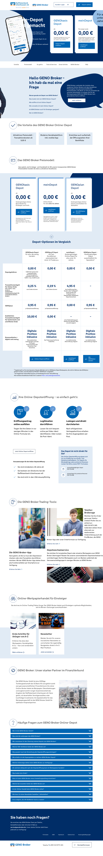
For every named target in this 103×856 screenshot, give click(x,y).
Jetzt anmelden (47, 652)
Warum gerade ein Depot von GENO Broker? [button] (43, 95)
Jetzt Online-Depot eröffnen (24, 451)
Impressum (61, 834)
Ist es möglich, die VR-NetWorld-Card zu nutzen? (28, 800)
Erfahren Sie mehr (54, 544)
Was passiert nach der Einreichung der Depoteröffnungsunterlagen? (34, 752)
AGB (53, 834)
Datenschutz (71, 834)
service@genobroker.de (18, 827)
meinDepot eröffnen (83, 46)
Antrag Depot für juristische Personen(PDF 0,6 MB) (77, 474)
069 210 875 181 (57, 845)
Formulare (45, 834)
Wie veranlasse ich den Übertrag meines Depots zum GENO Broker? (34, 741)
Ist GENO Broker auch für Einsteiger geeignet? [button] (44, 109)
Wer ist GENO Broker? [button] (36, 113)
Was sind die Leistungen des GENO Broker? (26, 736)
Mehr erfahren (18, 652)
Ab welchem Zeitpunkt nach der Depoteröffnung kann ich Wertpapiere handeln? (38, 768)
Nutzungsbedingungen (84, 834)
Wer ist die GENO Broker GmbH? (22, 731)
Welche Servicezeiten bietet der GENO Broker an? (28, 784)
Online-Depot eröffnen (60, 44)
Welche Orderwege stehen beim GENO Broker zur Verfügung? (32, 763)
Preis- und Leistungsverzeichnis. (51, 375)
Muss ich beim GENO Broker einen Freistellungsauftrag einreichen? (34, 778)
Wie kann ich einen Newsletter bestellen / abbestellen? (30, 794)
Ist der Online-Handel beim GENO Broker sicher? (28, 789)
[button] (64, 4)
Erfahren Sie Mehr (16, 569)
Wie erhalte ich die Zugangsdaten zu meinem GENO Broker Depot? (33, 757)
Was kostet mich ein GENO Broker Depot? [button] (42, 99)
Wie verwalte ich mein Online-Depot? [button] (41, 106)
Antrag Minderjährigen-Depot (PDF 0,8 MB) (75, 468)
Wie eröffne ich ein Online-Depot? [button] (40, 102)
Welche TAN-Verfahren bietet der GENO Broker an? (29, 747)
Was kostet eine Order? (19, 773)
